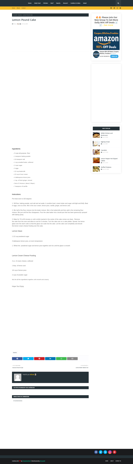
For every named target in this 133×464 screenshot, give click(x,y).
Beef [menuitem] (52, 3)
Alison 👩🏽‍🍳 (16, 24)
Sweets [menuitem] (58, 3)
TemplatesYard (27, 461)
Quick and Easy (18, 3)
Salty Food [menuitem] (37, 3)
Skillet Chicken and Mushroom (107, 134)
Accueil (15, 15)
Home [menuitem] (29, 3)
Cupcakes (104, 150)
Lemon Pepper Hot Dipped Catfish (109, 160)
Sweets (20, 15)
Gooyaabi (42, 461)
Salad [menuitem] (84, 3)
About (18, 8)
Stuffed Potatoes (106, 167)
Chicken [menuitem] (45, 3)
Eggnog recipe (105, 142)
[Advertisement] (50, 37)
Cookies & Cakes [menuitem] (75, 3)
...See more (107, 25)
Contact (23, 8)
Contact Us (118, 461)
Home (13, 8)
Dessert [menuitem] (65, 3)
